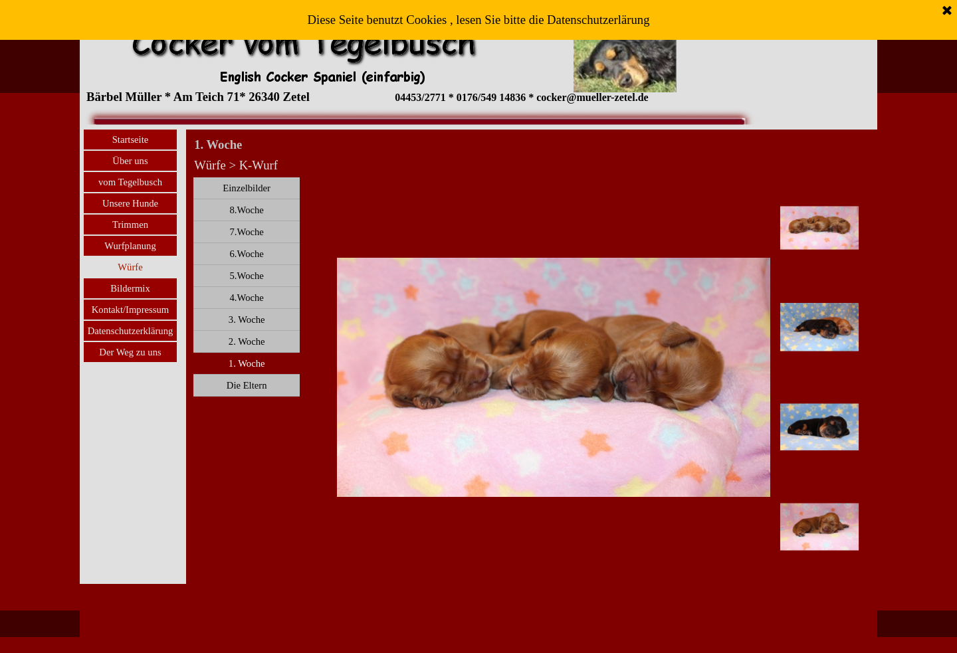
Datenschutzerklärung (130, 331)
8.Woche (246, 210)
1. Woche (247, 363)
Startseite (130, 139)
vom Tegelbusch (130, 182)
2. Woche (247, 341)
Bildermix (130, 288)
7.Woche (246, 232)
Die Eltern (247, 385)
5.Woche (246, 275)
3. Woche (247, 319)
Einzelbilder (246, 188)
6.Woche (246, 253)
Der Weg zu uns (130, 352)
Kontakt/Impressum (130, 309)
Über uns (130, 160)
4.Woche (246, 297)
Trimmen (130, 224)
